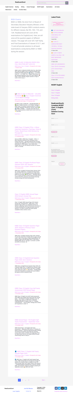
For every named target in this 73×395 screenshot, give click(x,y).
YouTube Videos (22, 9)
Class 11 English (25, 323)
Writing (22, 6)
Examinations (49, 6)
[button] (17, 6)
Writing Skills (54, 98)
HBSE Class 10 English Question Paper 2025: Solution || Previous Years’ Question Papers (27, 227)
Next (44, 380)
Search (53, 161)
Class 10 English (25, 66)
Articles (15, 9)
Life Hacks (57, 6)
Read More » (18, 80)
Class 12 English (25, 99)
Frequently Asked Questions (60, 391)
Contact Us (54, 132)
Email (54, 124)
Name (54, 118)
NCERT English (40, 6)
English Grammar (9, 6)
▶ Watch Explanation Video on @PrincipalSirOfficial (58, 24)
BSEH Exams (18, 66)
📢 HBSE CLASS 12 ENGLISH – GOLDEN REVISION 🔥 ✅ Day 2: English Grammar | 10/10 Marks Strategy (28, 95)
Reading (17, 6)
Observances (8, 9)
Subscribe (53, 156)
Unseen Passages (31, 6)
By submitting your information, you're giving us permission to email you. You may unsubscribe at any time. (58, 151)
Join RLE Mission (28, 388)
